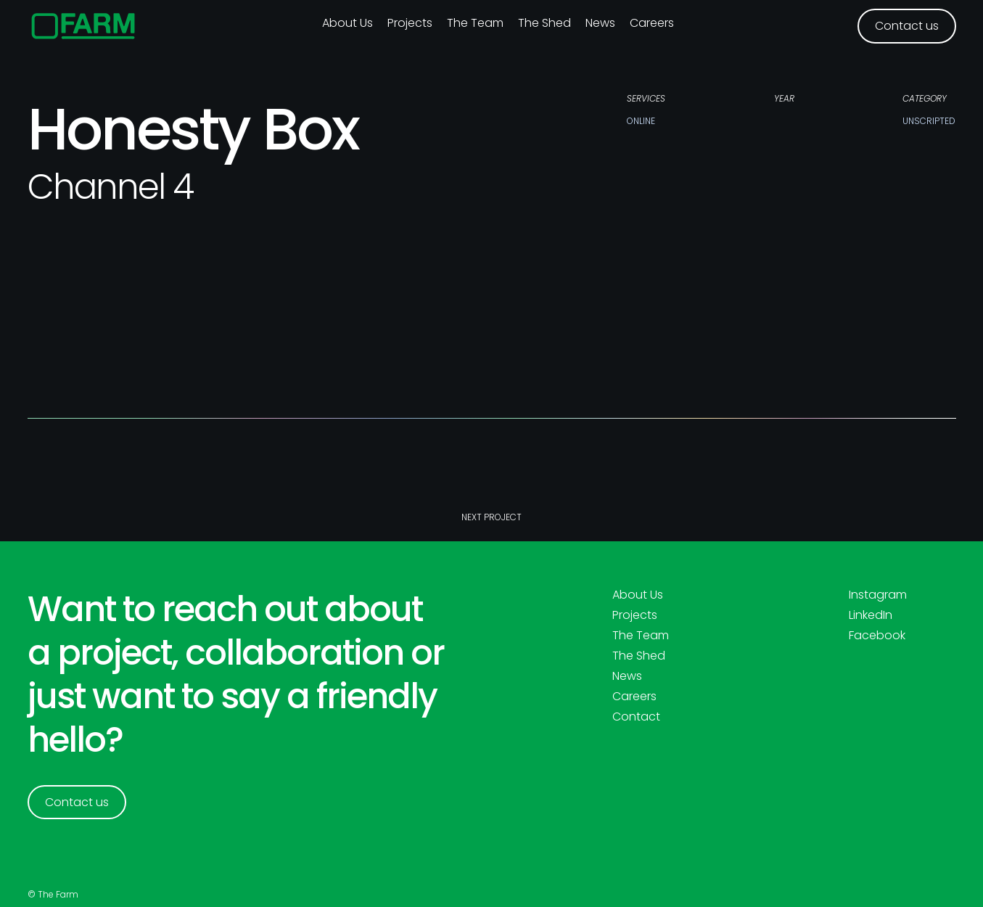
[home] (84, 26)
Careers (652, 23)
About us (347, 23)
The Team (475, 23)
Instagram (878, 595)
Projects (409, 23)
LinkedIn (870, 615)
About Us (637, 595)
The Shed (544, 23)
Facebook (877, 635)
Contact (636, 717)
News (600, 23)
